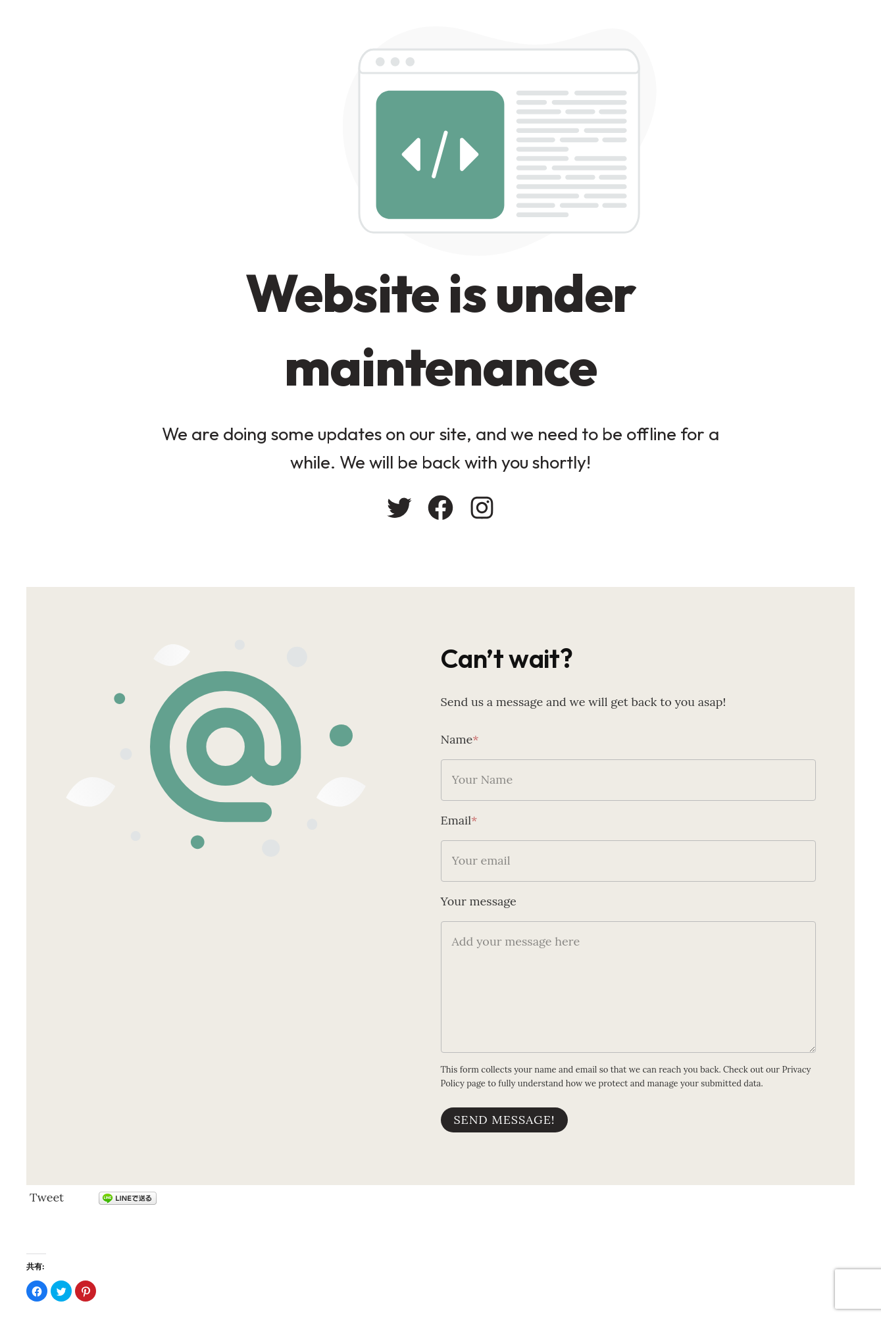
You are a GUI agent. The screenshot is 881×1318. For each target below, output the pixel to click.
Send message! (504, 1119)
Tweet (47, 1197)
